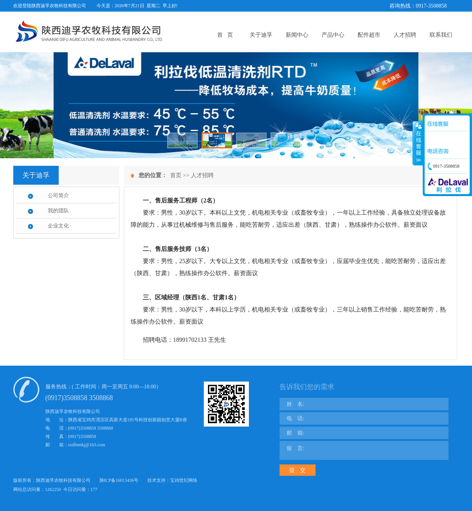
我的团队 (58, 210)
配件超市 (369, 35)
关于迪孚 (261, 35)
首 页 (225, 35)
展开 (418, 143)
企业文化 (58, 226)
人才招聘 (405, 35)
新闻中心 (297, 35)
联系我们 (441, 35)
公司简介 (58, 195)
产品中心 (333, 35)
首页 (175, 175)
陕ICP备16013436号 (119, 480)
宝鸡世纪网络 (183, 480)
